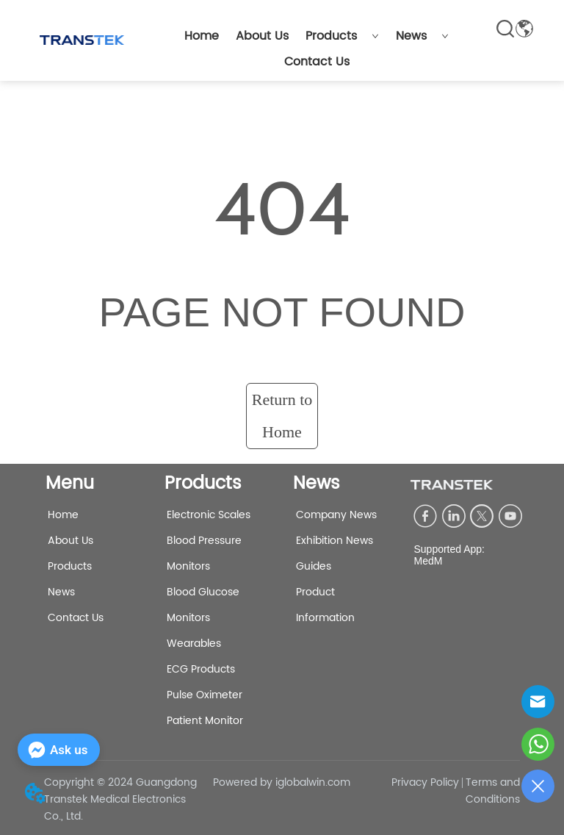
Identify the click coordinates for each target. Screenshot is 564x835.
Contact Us (317, 61)
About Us (262, 36)
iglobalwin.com (312, 782)
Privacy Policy (425, 782)
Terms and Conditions (493, 791)
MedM (427, 561)
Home (201, 36)
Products (342, 36)
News (422, 36)
